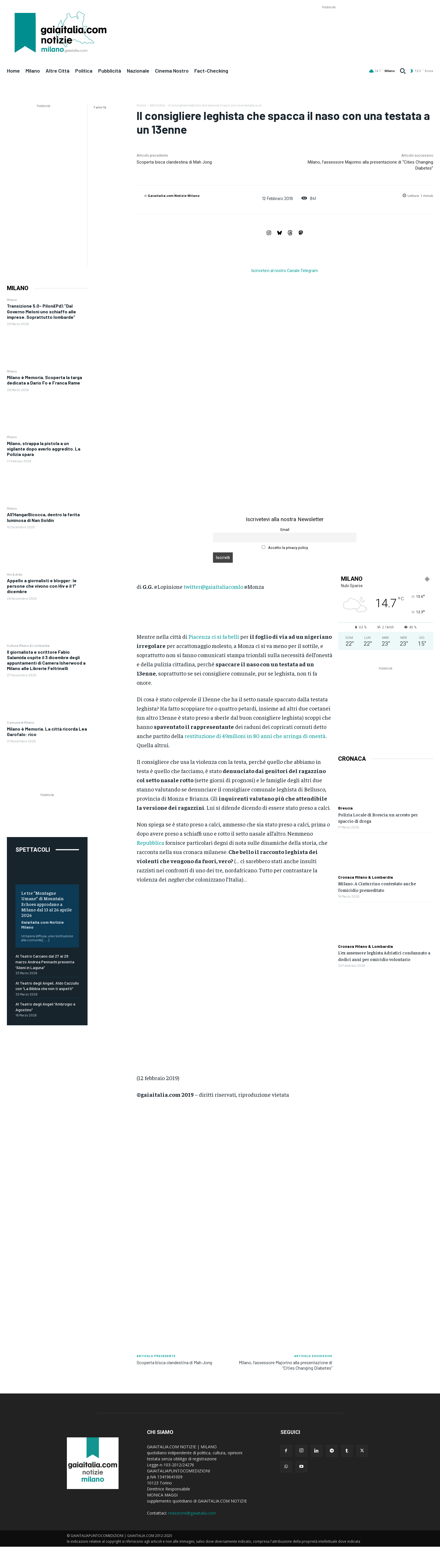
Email (284, 529)
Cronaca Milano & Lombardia (365, 877)
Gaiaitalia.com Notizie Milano (42, 924)
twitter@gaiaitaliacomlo (213, 586)
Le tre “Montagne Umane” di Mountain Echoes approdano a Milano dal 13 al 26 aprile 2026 (46, 904)
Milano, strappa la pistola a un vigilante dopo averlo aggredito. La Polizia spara (43, 448)
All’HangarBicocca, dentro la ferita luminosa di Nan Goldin (43, 517)
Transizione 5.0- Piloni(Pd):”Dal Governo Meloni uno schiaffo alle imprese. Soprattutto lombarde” (41, 311)
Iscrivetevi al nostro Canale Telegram (284, 270)
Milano (12, 300)
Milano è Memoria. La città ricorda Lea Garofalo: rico (47, 731)
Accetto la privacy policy (285, 547)
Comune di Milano (20, 722)
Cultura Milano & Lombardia (28, 645)
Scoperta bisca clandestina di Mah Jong (174, 162)
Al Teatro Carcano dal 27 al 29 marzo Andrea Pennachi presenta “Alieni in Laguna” (44, 962)
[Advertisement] (328, 23)
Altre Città (157, 105)
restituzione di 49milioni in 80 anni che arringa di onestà (255, 735)
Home (141, 105)
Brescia (345, 808)
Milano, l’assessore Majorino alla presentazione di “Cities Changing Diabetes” (285, 1365)
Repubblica (150, 842)
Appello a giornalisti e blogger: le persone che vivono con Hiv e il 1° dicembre (42, 586)
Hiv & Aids (14, 574)
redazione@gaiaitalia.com (192, 1513)
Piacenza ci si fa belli (213, 636)
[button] (402, 71)
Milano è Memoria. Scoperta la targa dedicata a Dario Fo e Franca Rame (44, 379)
